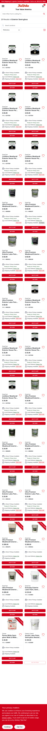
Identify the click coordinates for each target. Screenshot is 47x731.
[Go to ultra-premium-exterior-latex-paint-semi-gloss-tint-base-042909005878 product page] (35, 497)
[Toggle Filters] (44, 30)
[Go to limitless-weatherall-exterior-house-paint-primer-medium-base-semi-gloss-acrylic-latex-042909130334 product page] (35, 114)
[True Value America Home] (23, 5)
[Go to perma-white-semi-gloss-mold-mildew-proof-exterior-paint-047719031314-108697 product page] (12, 641)
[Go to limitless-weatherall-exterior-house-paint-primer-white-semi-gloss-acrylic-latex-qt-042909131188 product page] (35, 306)
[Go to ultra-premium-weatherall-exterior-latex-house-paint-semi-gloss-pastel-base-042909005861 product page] (35, 258)
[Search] (44, 13)
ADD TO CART (12, 83)
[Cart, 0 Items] (43, 6)
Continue (7, 727)
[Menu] (3, 6)
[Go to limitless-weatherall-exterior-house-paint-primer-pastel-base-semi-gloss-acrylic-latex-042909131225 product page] (35, 162)
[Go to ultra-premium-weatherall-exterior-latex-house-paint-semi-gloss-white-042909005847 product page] (12, 210)
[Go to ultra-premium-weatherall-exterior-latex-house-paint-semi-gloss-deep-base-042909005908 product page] (35, 210)
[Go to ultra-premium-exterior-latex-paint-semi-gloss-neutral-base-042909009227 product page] (12, 258)
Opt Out (19, 727)
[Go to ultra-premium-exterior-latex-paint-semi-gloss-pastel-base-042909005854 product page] (12, 497)
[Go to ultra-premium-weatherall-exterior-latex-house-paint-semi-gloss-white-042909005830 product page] (35, 401)
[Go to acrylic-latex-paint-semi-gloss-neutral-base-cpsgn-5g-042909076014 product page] (35, 641)
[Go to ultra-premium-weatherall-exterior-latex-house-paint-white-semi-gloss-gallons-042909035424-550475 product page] (12, 545)
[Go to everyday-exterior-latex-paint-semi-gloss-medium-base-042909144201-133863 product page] (35, 593)
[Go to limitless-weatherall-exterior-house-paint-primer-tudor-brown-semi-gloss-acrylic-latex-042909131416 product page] (35, 66)
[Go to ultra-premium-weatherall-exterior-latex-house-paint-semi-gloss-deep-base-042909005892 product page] (12, 449)
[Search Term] (23, 14)
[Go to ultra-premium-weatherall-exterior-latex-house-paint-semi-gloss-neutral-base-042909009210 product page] (35, 449)
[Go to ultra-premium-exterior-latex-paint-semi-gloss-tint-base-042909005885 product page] (12, 306)
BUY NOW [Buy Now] (12, 87)
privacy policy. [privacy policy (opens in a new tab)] (7, 718)
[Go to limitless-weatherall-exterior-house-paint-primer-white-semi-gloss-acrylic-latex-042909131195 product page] (12, 114)
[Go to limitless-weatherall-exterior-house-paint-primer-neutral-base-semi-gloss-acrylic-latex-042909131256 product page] (12, 162)
